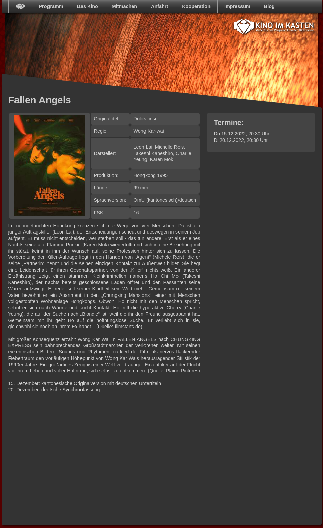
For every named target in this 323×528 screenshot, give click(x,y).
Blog (269, 6)
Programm (51, 6)
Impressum (237, 6)
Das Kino (87, 6)
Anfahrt (159, 6)
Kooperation (196, 6)
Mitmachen (124, 6)
